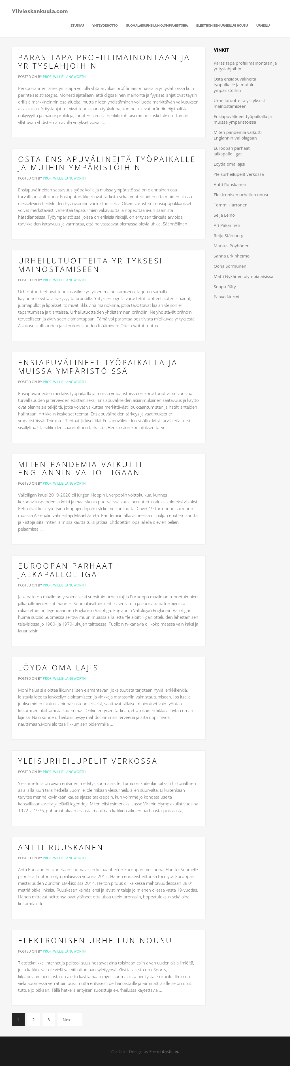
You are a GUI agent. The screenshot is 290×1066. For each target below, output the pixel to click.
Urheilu (263, 26)
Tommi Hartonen (231, 205)
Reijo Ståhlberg (229, 235)
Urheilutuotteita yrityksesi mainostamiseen (90, 265)
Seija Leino (224, 215)
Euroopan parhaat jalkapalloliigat (66, 570)
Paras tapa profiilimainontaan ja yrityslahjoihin (104, 61)
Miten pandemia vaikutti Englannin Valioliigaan (80, 468)
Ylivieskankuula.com (40, 11)
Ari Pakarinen (227, 225)
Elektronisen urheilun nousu (222, 26)
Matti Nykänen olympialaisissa (244, 276)
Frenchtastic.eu (164, 1051)
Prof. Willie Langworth (64, 76)
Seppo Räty (225, 286)
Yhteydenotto (105, 26)
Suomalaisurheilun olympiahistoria (157, 26)
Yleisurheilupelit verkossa (88, 761)
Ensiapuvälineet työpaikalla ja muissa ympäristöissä (98, 367)
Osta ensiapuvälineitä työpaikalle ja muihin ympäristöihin (107, 163)
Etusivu (77, 26)
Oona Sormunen (230, 266)
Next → (70, 1019)
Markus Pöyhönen (232, 245)
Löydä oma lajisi (60, 667)
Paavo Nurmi (226, 296)
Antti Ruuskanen (61, 847)
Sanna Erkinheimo (232, 256)
